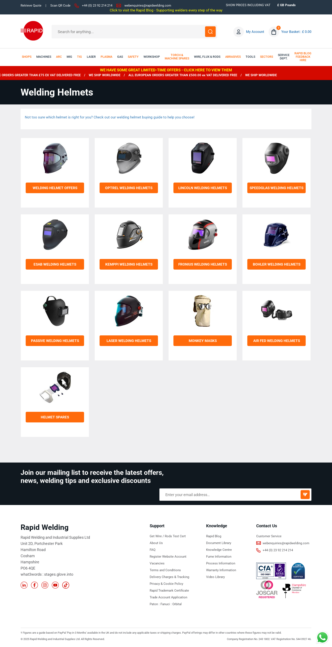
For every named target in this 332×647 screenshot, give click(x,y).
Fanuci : (166, 604)
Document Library (218, 543)
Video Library (215, 577)
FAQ (152, 550)
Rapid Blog (213, 536)
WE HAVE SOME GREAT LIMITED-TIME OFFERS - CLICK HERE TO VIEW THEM (166, 70)
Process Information (220, 563)
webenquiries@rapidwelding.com (147, 5)
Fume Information (218, 556)
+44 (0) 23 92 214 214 (97, 5)
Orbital (177, 604)
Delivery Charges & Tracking (169, 577)
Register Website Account (168, 556)
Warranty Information (221, 570)
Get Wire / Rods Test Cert (168, 536)
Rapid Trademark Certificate (169, 590)
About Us (156, 543)
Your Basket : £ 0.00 (296, 32)
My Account (255, 32)
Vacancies (157, 563)
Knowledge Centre (219, 550)
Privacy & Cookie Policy (166, 584)
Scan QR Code (60, 5)
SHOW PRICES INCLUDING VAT (248, 5)
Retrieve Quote (31, 5)
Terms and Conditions (165, 570)
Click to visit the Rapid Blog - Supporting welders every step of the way (166, 10)
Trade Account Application (168, 597)
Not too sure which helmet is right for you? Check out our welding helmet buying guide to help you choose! (109, 117)
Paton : (155, 604)
